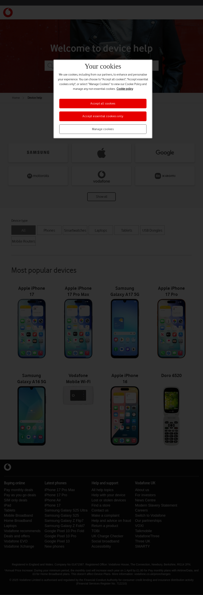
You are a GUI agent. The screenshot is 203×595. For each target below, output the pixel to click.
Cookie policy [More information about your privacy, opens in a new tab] (125, 89)
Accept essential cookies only (102, 116)
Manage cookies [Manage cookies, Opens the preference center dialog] (103, 129)
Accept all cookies (102, 103)
